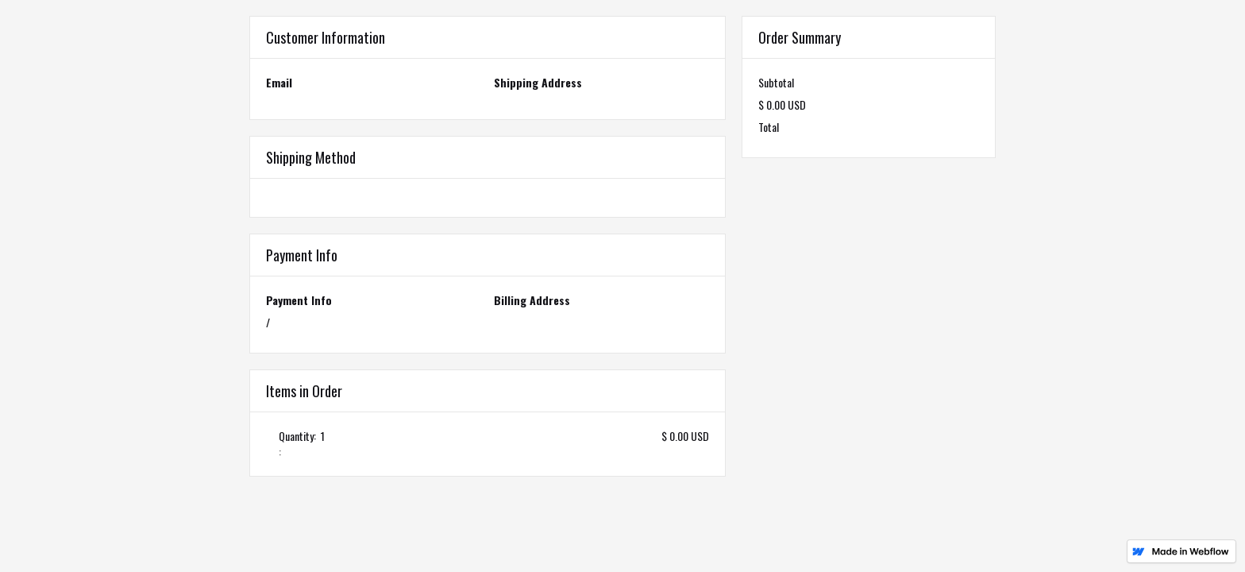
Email (279, 83)
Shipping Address (538, 83)
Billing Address (532, 300)
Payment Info (299, 300)
